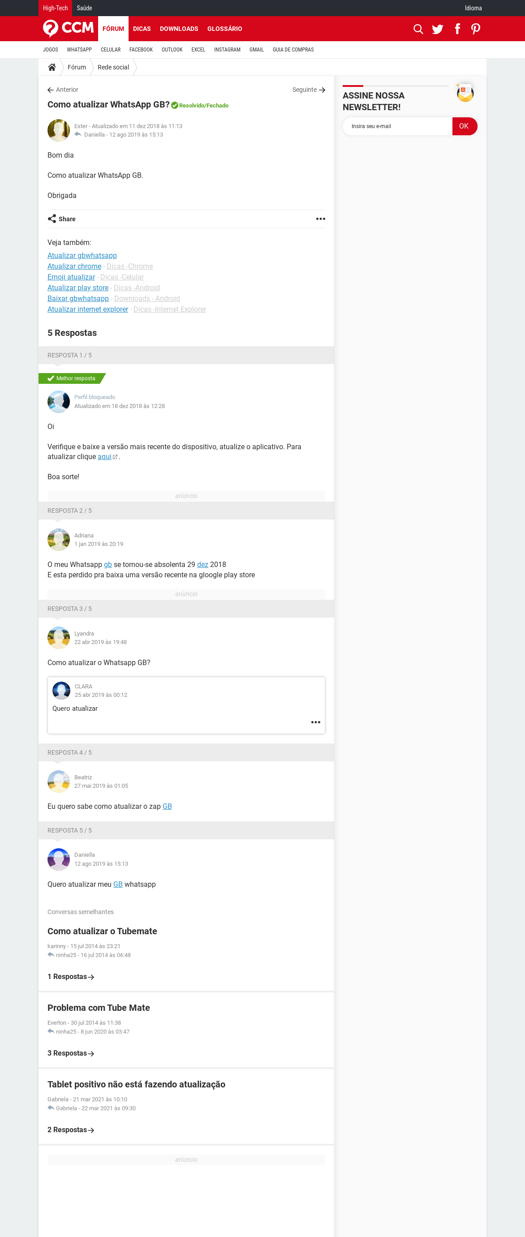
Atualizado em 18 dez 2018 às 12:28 (119, 406)
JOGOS (50, 50)
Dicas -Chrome (130, 266)
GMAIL (257, 50)
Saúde (84, 8)
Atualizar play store (77, 287)
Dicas (142, 28)
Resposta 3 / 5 (69, 608)
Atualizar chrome (74, 266)
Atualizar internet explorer (87, 309)
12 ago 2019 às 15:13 (136, 134)
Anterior (67, 89)
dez (202, 564)
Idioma (473, 8)
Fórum (113, 28)
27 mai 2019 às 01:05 (101, 785)
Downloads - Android (147, 298)
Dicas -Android (137, 287)
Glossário (224, 28)
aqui (105, 456)
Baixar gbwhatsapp (78, 298)
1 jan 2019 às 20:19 (98, 544)
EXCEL (198, 50)
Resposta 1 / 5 (69, 355)
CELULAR (110, 50)
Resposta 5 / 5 (69, 830)
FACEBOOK (141, 50)
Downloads (179, 28)
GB (167, 806)
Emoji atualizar (71, 277)
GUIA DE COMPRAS (293, 50)
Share (67, 219)
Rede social (113, 67)
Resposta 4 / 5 (69, 752)
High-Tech (55, 8)
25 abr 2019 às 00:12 (101, 695)
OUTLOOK (172, 50)
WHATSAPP (79, 50)
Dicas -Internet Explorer (169, 309)
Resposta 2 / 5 (69, 510)
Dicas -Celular (122, 277)
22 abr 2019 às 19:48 (100, 642)
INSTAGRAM (227, 50)
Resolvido (191, 105)
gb (108, 564)
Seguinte (305, 89)
